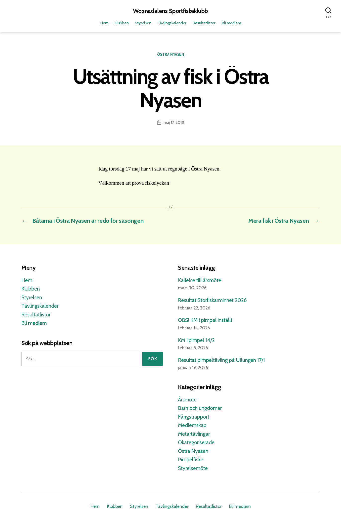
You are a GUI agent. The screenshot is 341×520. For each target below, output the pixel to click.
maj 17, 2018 (174, 122)
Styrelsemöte (193, 468)
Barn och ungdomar (200, 408)
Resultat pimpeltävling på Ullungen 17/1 (221, 360)
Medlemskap (192, 425)
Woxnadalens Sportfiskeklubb (170, 10)
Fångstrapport (193, 417)
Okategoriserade (196, 442)
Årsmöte (187, 399)
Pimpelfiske (190, 459)
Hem (104, 23)
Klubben (122, 23)
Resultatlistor (204, 23)
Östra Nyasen (170, 54)
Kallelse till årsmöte (199, 280)
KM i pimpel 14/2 (196, 340)
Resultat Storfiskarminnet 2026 (212, 300)
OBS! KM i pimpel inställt (205, 320)
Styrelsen (143, 23)
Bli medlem (231, 23)
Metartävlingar (194, 434)
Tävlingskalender (172, 23)
